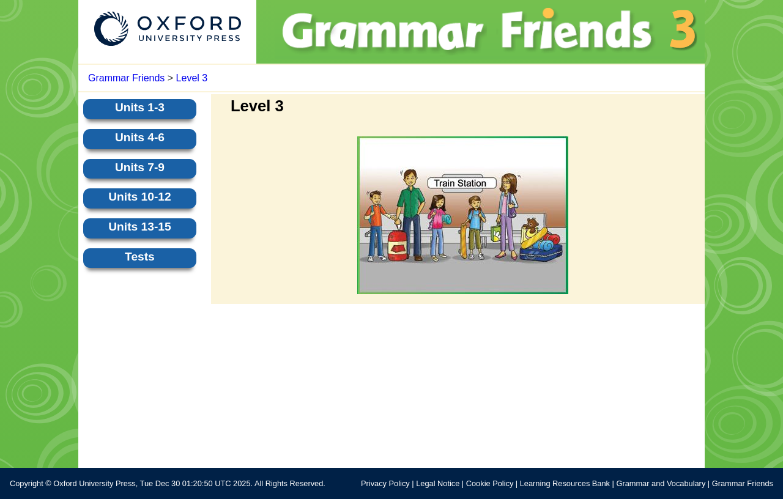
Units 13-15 (139, 226)
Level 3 (192, 78)
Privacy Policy (385, 483)
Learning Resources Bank (565, 483)
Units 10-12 (139, 196)
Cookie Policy (490, 483)
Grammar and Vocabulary (660, 483)
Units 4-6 (140, 137)
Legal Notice (437, 483)
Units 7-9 (140, 167)
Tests (140, 256)
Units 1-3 (140, 107)
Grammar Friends (126, 78)
